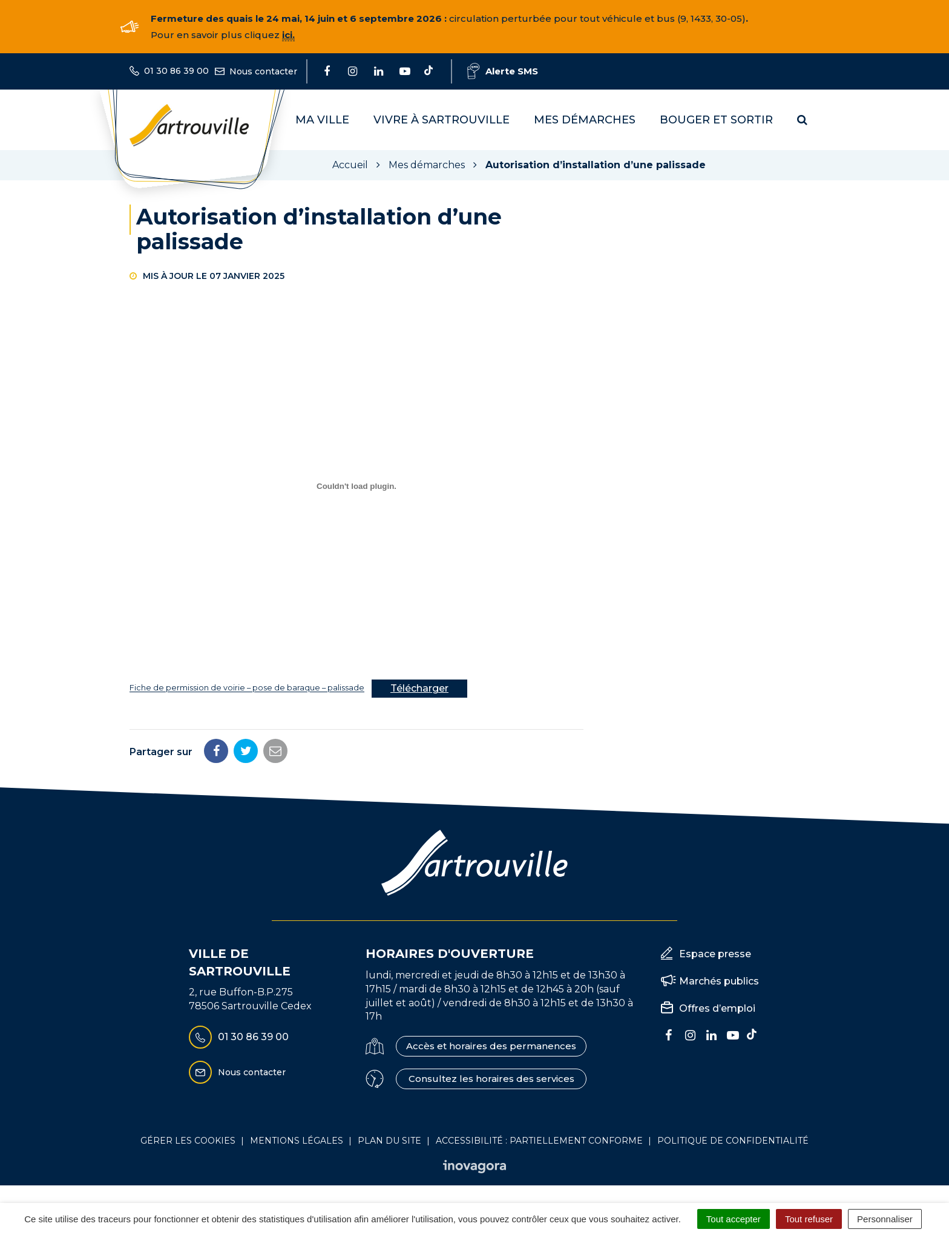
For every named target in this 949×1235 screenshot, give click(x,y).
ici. (288, 35)
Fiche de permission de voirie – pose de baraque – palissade (247, 688)
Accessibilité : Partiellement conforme (539, 1140)
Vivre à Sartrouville (441, 119)
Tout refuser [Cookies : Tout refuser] (809, 1219)
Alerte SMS (502, 71)
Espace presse (715, 954)
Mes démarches (584, 119)
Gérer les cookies (187, 1140)
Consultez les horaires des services (491, 1078)
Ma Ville (322, 119)
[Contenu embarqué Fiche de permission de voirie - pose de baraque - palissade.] (356, 486)
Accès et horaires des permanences (491, 1046)
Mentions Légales (296, 1140)
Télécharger (419, 688)
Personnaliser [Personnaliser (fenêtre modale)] (885, 1219)
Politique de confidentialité (733, 1140)
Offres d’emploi (717, 1008)
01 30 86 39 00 (239, 1037)
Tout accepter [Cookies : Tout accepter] (733, 1219)
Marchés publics (719, 981)
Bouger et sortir (716, 119)
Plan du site (389, 1140)
